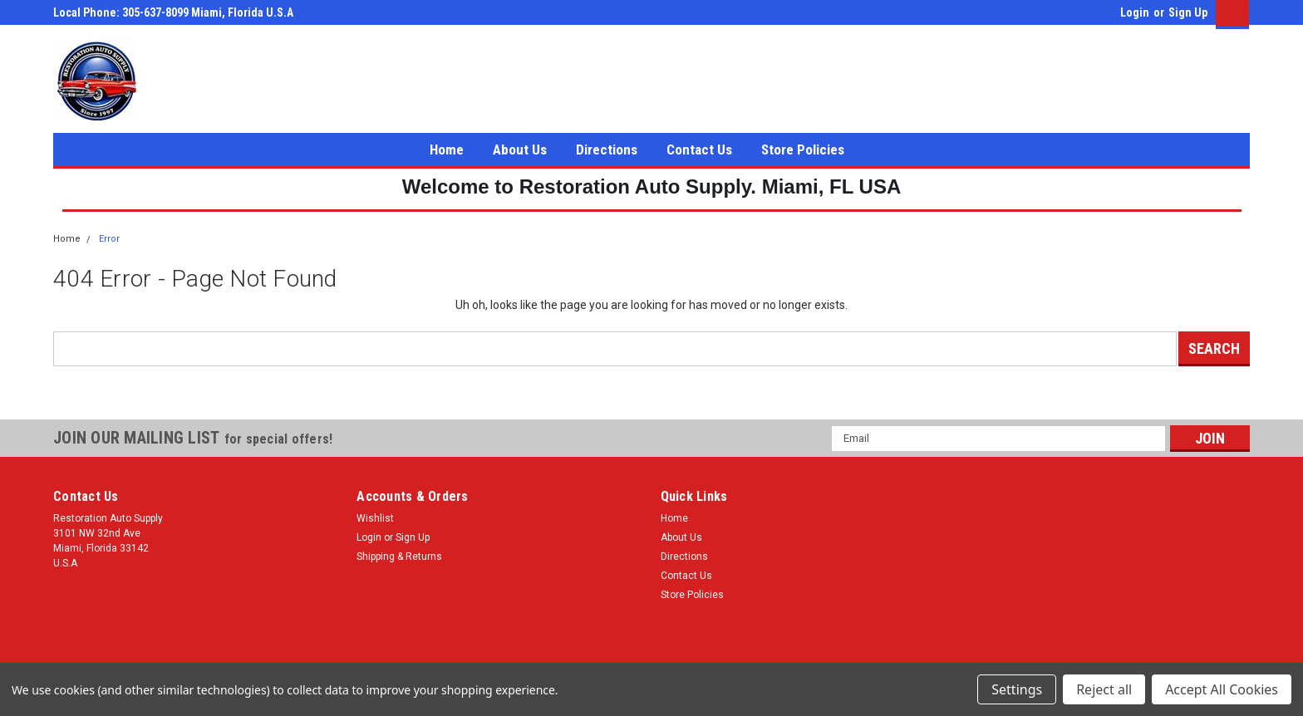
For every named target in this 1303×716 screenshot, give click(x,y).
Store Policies (802, 149)
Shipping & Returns (399, 556)
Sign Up (1187, 12)
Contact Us (699, 149)
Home (447, 149)
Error (109, 238)
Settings (1016, 689)
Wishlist (375, 518)
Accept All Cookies (1221, 689)
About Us (520, 149)
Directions (606, 149)
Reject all (1104, 689)
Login (1134, 12)
